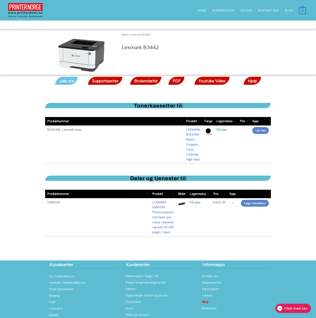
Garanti (53, 273)
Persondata (133, 260)
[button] (66, 81)
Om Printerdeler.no (61, 234)
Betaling (54, 253)
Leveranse (56, 266)
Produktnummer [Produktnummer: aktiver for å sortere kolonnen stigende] (58, 121)
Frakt (52, 260)
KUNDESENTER (225, 10)
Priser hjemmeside (61, 247)
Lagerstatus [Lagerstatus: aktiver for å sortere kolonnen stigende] (214, 121)
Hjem (125, 34)
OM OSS (247, 10)
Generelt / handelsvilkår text (67, 240)
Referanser (209, 266)
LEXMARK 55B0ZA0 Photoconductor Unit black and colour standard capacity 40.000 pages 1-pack (116, 183)
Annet (129, 266)
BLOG (290, 10)
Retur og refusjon (137, 272)
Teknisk (130, 247)
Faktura (207, 253)
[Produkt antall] (234, 182)
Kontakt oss (210, 234)
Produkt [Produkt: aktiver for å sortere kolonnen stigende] (94, 121)
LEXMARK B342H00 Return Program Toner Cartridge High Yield (132, 129)
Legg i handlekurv (255, 182)
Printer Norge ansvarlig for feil (145, 240)
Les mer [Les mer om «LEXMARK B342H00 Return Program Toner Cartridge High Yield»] (261, 130)
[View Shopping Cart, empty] (303, 10)
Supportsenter (211, 240)
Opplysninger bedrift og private (146, 253)
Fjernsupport (210, 247)
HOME (203, 10)
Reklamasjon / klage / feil (141, 234)
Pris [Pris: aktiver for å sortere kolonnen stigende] (234, 121)
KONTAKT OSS (269, 10)
